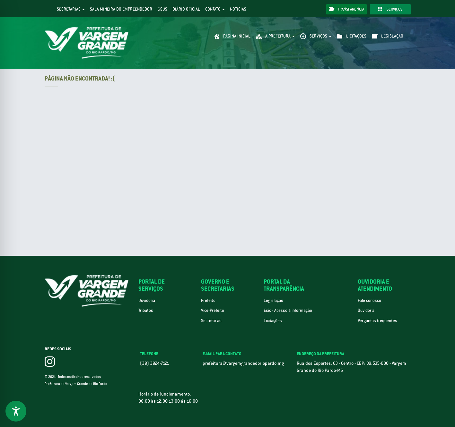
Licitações (273, 320)
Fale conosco (369, 300)
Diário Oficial (186, 9)
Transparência (346, 9)
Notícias (238, 9)
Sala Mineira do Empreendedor (121, 9)
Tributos (145, 310)
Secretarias (71, 9)
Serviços (390, 9)
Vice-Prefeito (212, 310)
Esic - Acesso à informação (288, 310)
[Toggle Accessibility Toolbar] (16, 411)
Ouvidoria (146, 300)
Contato (215, 9)
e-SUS (162, 9)
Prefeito (208, 300)
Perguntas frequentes (377, 320)
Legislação (273, 300)
